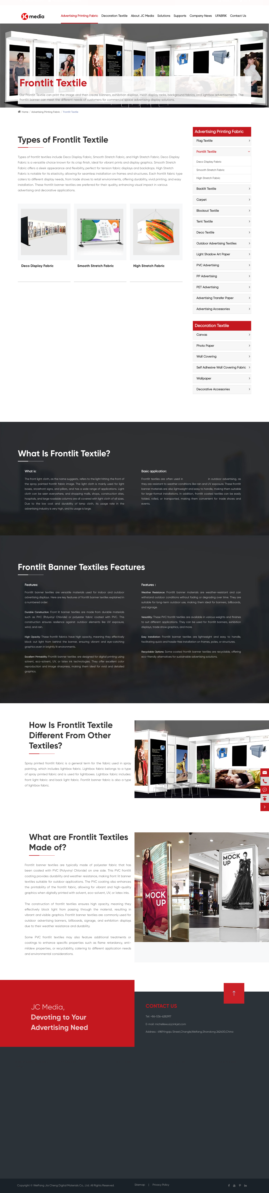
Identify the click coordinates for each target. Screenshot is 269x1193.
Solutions (163, 15)
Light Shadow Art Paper (213, 254)
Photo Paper (205, 345)
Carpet (201, 199)
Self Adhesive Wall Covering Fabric (221, 367)
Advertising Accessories (213, 309)
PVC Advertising (207, 265)
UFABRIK (221, 15)
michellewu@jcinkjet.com (66, 4)
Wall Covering (206, 356)
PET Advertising (207, 287)
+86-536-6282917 (34, 4)
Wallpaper (203, 378)
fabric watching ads (195, 479)
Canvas (201, 334)
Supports (180, 15)
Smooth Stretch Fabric (95, 266)
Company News (201, 15)
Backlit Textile (206, 188)
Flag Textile (204, 140)
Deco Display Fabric (37, 266)
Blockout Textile (207, 210)
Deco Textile (205, 232)
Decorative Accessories (213, 389)
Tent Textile (204, 221)
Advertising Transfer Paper (214, 298)
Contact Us (238, 15)
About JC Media (142, 15)
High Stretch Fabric (149, 266)
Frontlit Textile (70, 112)
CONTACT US (161, 1006)
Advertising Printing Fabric (79, 15)
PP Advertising (206, 276)
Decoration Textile (114, 15)
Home (25, 112)
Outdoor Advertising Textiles (216, 243)
